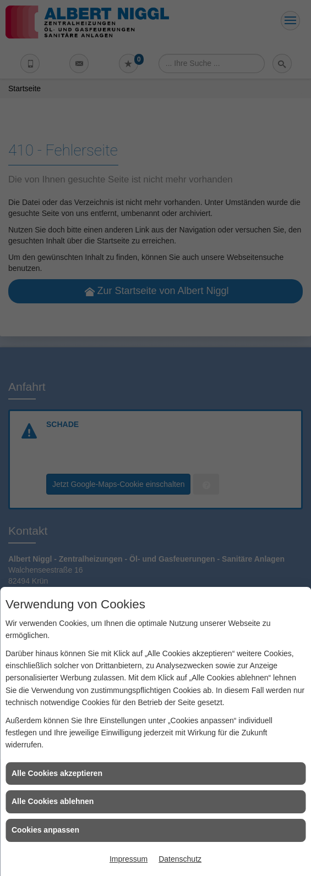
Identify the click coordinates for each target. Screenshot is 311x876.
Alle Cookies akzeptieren (57, 773)
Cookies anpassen (45, 829)
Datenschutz (180, 859)
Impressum (129, 859)
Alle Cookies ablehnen (53, 801)
